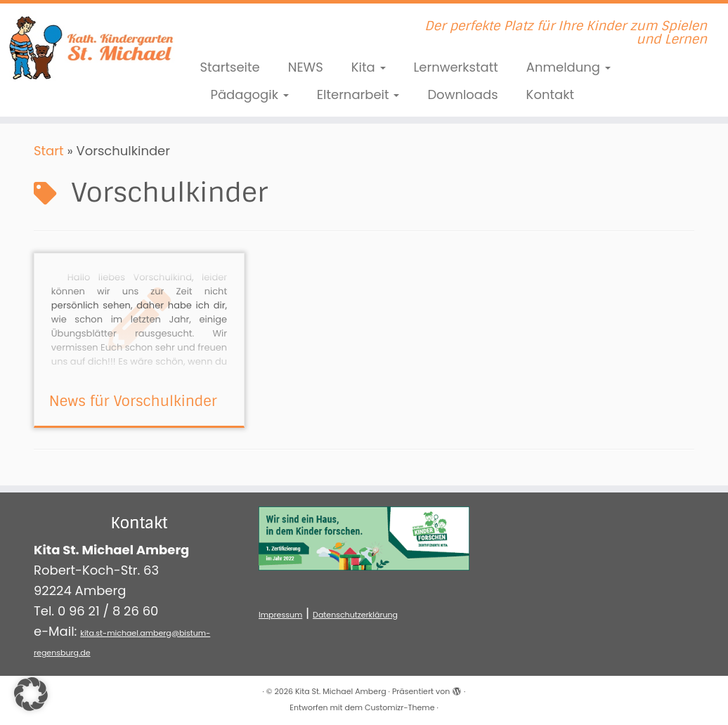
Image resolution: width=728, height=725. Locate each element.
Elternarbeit (358, 94)
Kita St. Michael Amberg (340, 691)
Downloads (462, 94)
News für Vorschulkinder (133, 401)
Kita (368, 67)
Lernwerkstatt (456, 67)
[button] (31, 694)
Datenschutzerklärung (355, 614)
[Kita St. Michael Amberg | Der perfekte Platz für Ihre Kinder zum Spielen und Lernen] (85, 46)
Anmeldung (568, 67)
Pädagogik (249, 94)
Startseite (229, 67)
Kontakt (550, 94)
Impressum (280, 614)
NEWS (305, 67)
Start (49, 150)
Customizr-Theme (399, 707)
